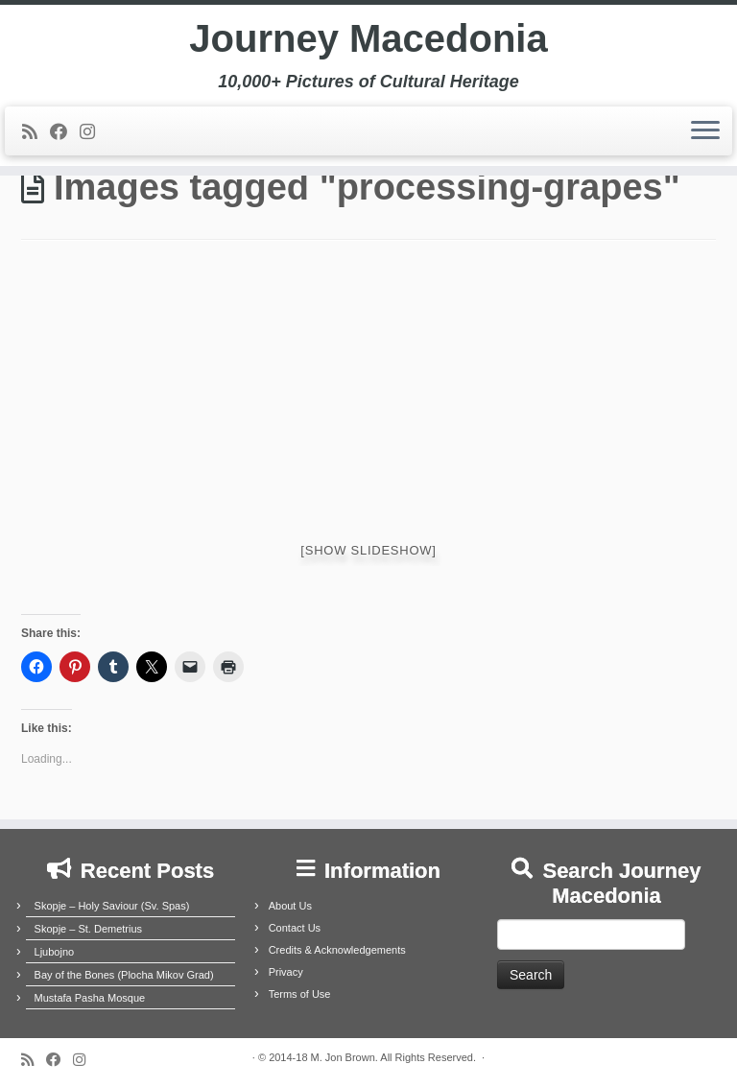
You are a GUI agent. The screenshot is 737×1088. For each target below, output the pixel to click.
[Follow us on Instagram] (93, 132)
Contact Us (295, 928)
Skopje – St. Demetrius (89, 928)
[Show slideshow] (368, 550)
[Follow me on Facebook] (65, 132)
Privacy (286, 972)
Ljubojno (55, 952)
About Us (290, 905)
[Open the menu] (705, 131)
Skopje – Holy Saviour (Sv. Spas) (112, 905)
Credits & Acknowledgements (337, 950)
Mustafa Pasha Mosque (90, 998)
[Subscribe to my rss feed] (36, 132)
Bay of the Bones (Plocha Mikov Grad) (124, 975)
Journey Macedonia (368, 38)
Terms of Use (300, 994)
